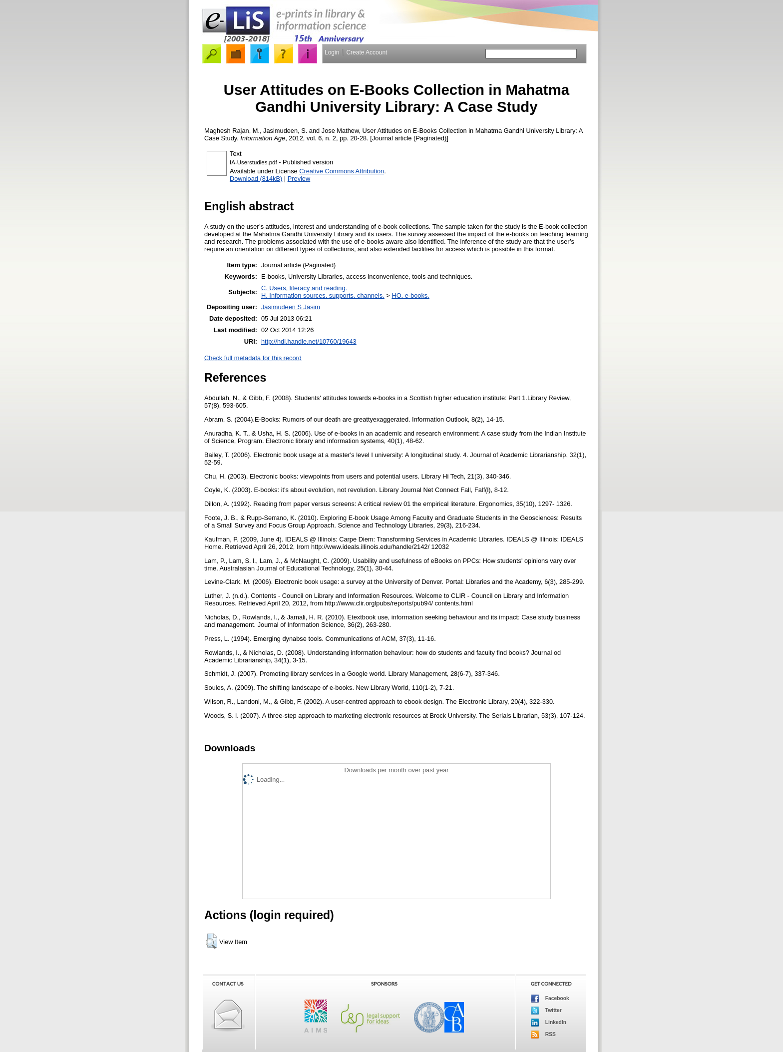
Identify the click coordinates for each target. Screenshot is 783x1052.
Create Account (366, 52)
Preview (299, 178)
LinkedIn (548, 1023)
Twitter (546, 1011)
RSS (543, 1035)
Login (332, 52)
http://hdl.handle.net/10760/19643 (309, 341)
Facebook (550, 999)
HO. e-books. (410, 295)
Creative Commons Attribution (341, 171)
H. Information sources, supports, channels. (323, 295)
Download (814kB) (256, 178)
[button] (211, 941)
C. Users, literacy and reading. (304, 288)
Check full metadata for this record (253, 358)
